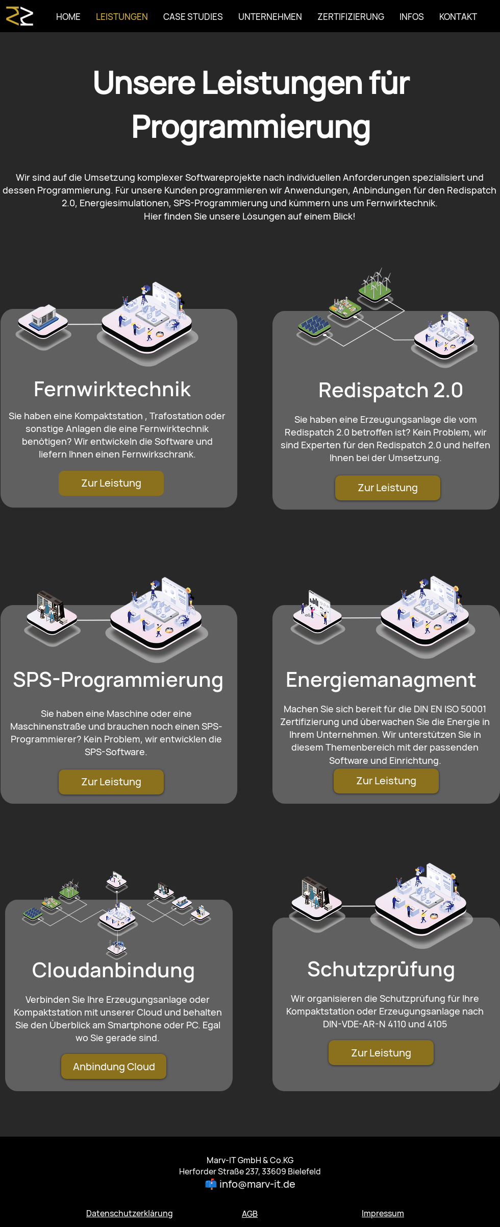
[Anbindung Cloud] (113, 1066)
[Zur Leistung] (111, 483)
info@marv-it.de (257, 1184)
